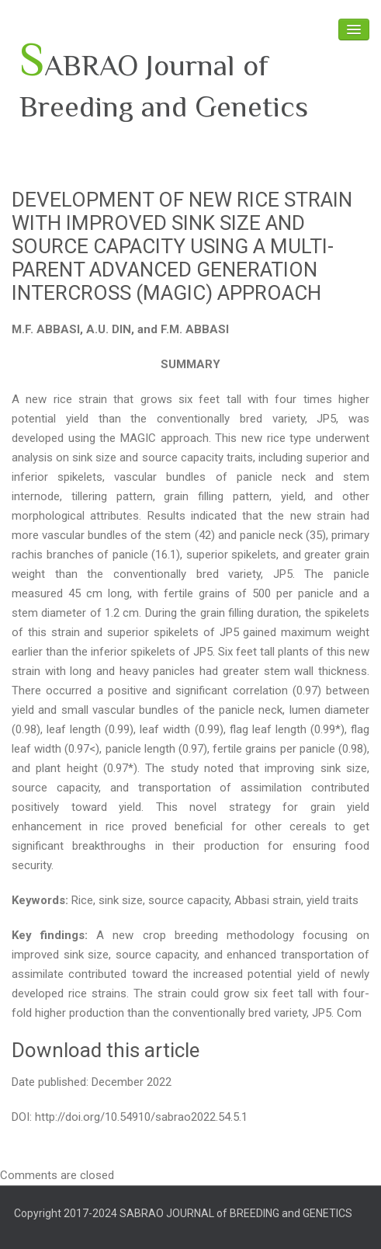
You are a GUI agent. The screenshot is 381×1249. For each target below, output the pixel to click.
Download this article (105, 1050)
